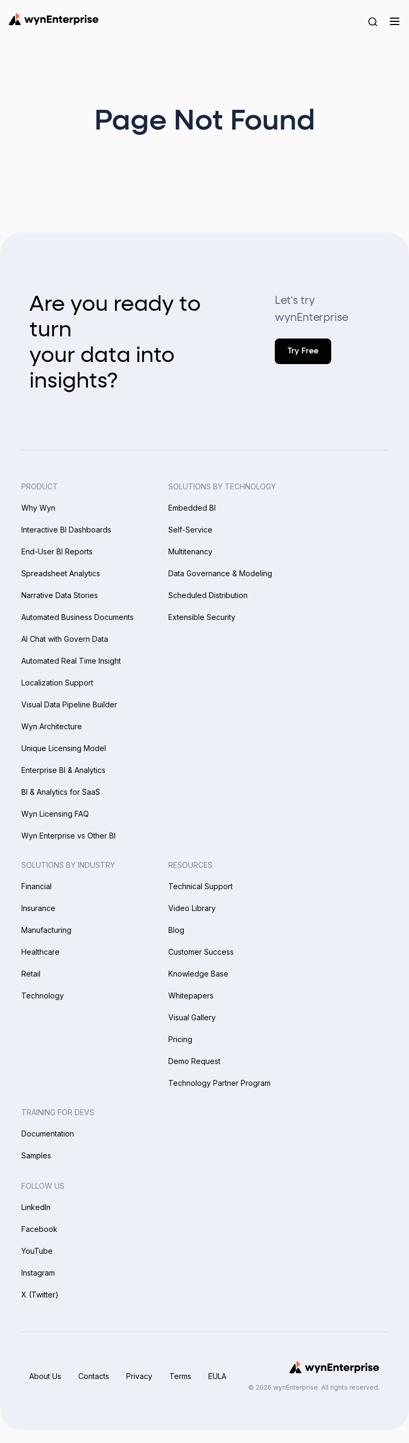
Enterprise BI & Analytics (63, 770)
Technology (42, 995)
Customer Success (201, 951)
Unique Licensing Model (63, 748)
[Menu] (394, 21)
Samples (36, 1155)
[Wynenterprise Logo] (53, 19)
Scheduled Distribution (208, 595)
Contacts (93, 1376)
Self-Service (190, 529)
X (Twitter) (40, 1294)
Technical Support (200, 886)
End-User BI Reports (57, 551)
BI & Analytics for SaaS (60, 791)
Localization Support (57, 682)
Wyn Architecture (51, 726)
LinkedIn (36, 1207)
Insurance (38, 908)
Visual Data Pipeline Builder (69, 704)
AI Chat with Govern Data (64, 638)
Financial (36, 886)
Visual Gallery (192, 1017)
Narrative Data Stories (59, 595)
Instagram (38, 1272)
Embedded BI (192, 507)
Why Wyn (38, 507)
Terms (180, 1376)
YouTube (37, 1250)
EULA (217, 1376)
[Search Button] (372, 21)
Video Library (192, 908)
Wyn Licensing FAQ (55, 813)
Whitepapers (191, 995)
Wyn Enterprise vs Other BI (68, 835)
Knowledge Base (198, 973)
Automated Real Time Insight (71, 660)
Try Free (303, 351)
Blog (176, 929)
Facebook (39, 1229)
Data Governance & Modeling (220, 573)
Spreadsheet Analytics (60, 573)
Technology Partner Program (219, 1082)
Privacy (139, 1376)
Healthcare (40, 951)
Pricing (180, 1039)
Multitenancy (190, 551)
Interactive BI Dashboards (66, 529)
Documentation (47, 1133)
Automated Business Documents (77, 617)
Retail (30, 973)
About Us (45, 1376)
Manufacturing (46, 929)
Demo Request (194, 1061)
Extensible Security (201, 617)
